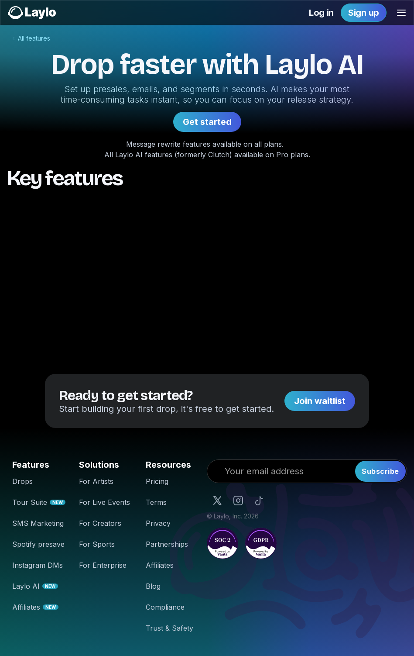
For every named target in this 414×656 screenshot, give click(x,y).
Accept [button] (392, 645)
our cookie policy (126, 645)
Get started (207, 122)
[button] (401, 12)
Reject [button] (356, 645)
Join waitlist (320, 401)
